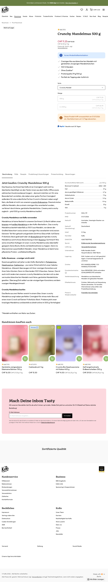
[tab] (7, 174)
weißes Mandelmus (19, 224)
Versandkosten (63, 48)
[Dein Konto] (86, 10)
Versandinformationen (88, 247)
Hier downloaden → (71, 3)
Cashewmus (19, 265)
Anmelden (67, 416)
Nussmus (42, 240)
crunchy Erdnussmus (39, 202)
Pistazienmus (51, 262)
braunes (5, 224)
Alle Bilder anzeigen (95, 579)
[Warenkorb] (95, 10)
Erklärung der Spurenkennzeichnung (93, 243)
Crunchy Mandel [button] (65, 88)
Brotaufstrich (36, 236)
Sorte (59, 83)
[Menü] (103, 9)
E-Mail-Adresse (14, 412)
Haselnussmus (7, 265)
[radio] (81, 98)
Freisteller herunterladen (89, 292)
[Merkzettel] (81, 10)
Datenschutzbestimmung (48, 422)
